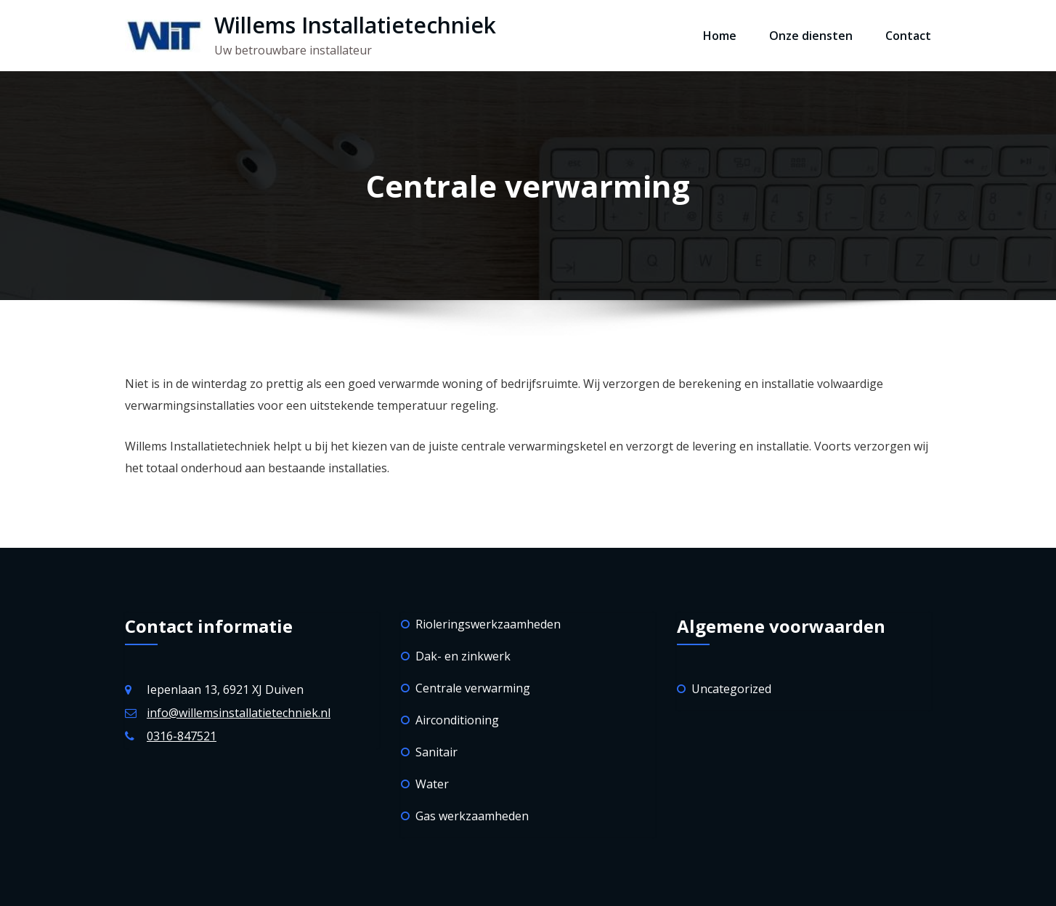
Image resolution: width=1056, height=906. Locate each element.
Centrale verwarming (472, 688)
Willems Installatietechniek (355, 25)
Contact (908, 36)
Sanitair (436, 752)
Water (432, 784)
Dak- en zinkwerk (463, 656)
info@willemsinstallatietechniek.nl (238, 713)
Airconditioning (457, 720)
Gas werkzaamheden (472, 816)
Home (719, 36)
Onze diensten (811, 36)
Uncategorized (731, 689)
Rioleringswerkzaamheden (488, 624)
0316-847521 (181, 736)
